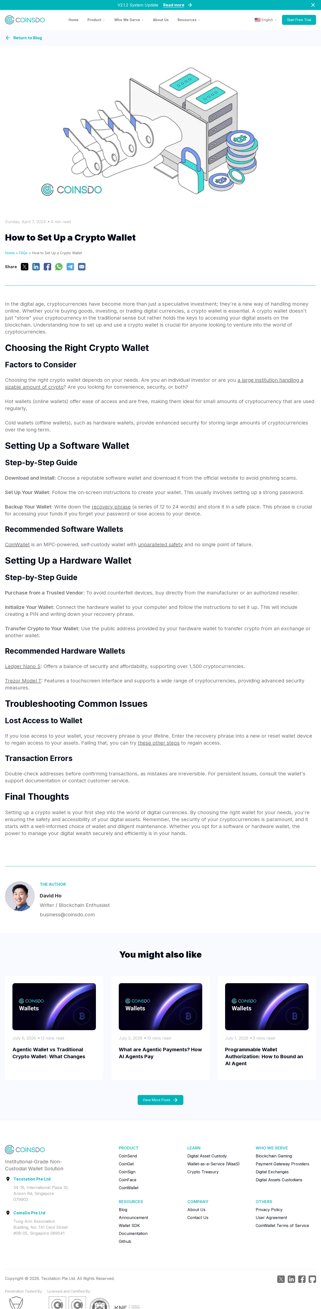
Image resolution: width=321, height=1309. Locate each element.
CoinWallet (17, 545)
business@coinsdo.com (67, 915)
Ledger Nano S (22, 666)
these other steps (159, 743)
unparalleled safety (160, 545)
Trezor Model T (23, 681)
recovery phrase (111, 507)
